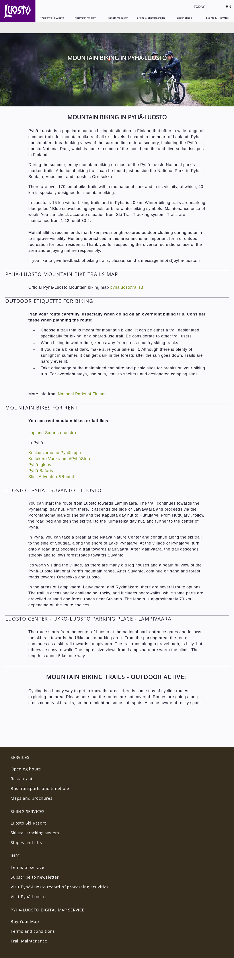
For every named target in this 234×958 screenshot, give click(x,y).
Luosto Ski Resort (28, 823)
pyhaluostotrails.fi (127, 287)
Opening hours (26, 769)
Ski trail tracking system (35, 832)
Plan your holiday (85, 18)
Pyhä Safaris (40, 470)
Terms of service (27, 867)
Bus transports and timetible (40, 788)
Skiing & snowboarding (151, 18)
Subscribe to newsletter (34, 877)
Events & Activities (217, 18)
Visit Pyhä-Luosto (28, 896)
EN (230, 8)
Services (20, 757)
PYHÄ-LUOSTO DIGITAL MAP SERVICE (47, 910)
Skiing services (28, 811)
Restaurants (23, 778)
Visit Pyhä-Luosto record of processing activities (60, 886)
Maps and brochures (31, 798)
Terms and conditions (33, 931)
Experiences (184, 18)
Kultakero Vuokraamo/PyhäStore (60, 458)
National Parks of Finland (82, 394)
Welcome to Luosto (52, 18)
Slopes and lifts (26, 842)
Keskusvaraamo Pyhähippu (54, 453)
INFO (16, 855)
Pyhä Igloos (39, 464)
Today (199, 6)
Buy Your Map (25, 921)
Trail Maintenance (29, 941)
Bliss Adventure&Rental (51, 476)
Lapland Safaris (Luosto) (52, 433)
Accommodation (118, 18)
